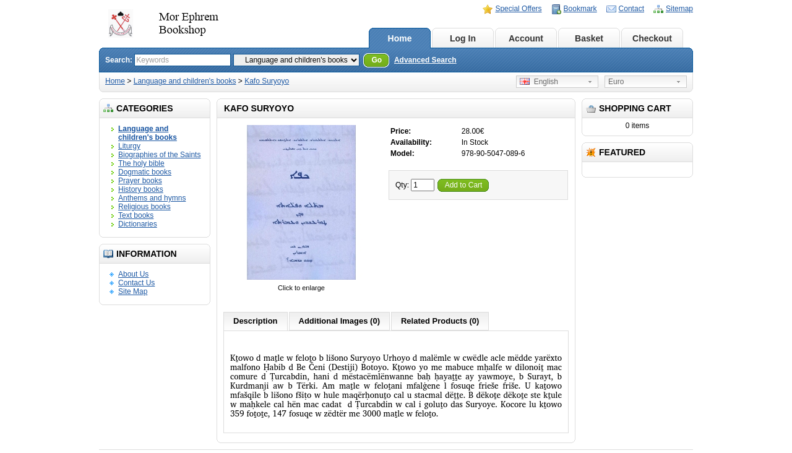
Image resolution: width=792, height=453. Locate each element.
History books (140, 189)
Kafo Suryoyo (266, 81)
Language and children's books (185, 81)
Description (255, 321)
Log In (463, 38)
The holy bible (141, 163)
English (539, 81)
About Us (133, 274)
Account (526, 38)
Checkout (652, 38)
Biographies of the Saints (159, 154)
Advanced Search (425, 60)
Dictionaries (137, 224)
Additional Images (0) (339, 321)
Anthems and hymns (152, 198)
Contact (631, 8)
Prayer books (140, 180)
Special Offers (518, 8)
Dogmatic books (144, 172)
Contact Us (136, 282)
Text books (135, 215)
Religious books (144, 206)
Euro (616, 81)
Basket (589, 38)
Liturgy (129, 146)
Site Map (132, 291)
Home (400, 38)
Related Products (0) (440, 321)
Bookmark (580, 8)
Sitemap (679, 8)
